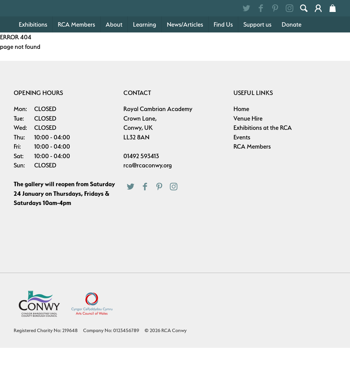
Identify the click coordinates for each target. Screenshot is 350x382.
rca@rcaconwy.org (147, 199)
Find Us (223, 58)
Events (241, 171)
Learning (144, 58)
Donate (291, 58)
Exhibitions (33, 58)
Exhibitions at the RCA (262, 161)
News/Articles (185, 58)
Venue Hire (247, 152)
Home (241, 143)
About (114, 58)
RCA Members (76, 58)
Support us (257, 58)
